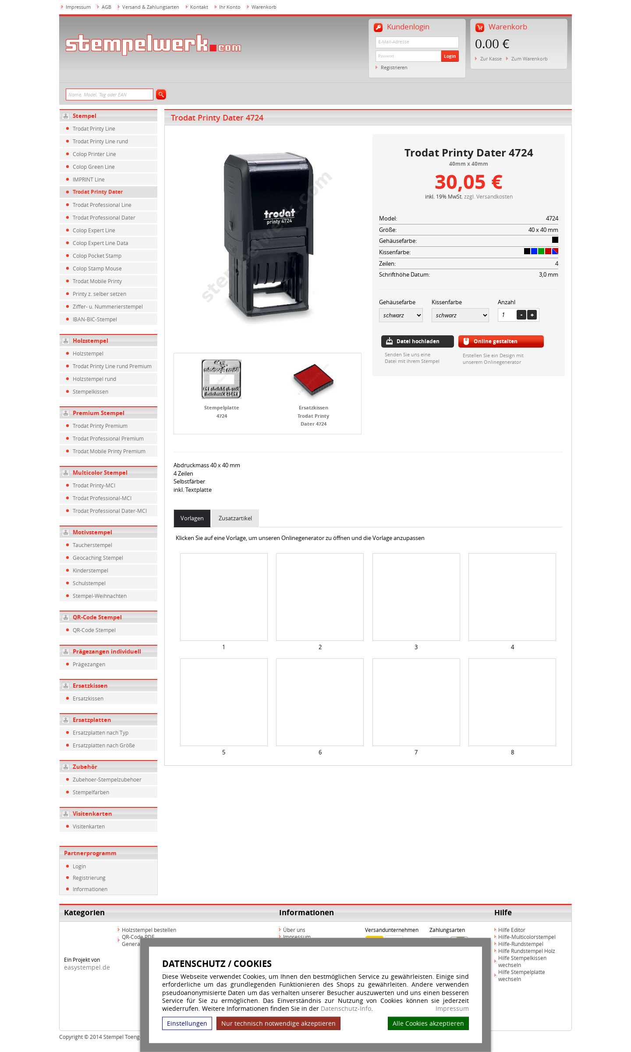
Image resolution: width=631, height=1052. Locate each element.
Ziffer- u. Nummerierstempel (108, 306)
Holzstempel (90, 341)
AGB (106, 7)
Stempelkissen (90, 391)
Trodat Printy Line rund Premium (112, 366)
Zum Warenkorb (529, 58)
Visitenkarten (92, 813)
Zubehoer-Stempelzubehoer (107, 779)
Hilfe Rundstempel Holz (526, 950)
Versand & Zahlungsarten (150, 7)
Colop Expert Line (94, 230)
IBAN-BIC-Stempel (95, 319)
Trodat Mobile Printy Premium (109, 451)
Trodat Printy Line (94, 128)
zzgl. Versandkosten (488, 196)
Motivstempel (92, 532)
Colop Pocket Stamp (97, 255)
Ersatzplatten (92, 720)
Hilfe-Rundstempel (520, 943)
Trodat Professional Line (102, 204)
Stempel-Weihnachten (100, 595)
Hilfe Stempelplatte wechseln (521, 975)
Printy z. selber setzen (99, 293)
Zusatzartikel (235, 518)
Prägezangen (89, 664)
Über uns (294, 929)
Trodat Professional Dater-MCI (110, 510)
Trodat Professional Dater (104, 217)
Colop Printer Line (94, 153)
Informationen (90, 888)
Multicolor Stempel (100, 472)
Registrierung (89, 877)
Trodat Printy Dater (98, 191)
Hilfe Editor (511, 929)
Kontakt (199, 7)
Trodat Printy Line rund (100, 141)
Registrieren (394, 67)
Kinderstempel (90, 570)
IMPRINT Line (89, 179)
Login (450, 56)
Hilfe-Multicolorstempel (527, 936)
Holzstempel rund (94, 378)
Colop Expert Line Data (100, 242)
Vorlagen (192, 518)
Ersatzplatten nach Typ (100, 732)
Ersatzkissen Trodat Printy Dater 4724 (313, 415)
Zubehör (85, 767)
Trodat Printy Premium (100, 425)
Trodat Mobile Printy (97, 280)
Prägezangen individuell (107, 651)
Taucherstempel (92, 544)
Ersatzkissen (90, 685)
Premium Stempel (98, 413)
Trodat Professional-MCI (102, 497)
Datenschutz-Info (346, 1008)
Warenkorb (264, 7)
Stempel (84, 116)
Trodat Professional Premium (108, 438)
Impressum (452, 1009)
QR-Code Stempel (97, 617)
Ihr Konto (230, 7)
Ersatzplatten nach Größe (104, 745)
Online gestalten (496, 341)
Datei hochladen (418, 341)
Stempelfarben (91, 792)
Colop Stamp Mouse (97, 268)
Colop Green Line (94, 166)
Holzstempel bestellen (149, 929)
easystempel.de (87, 967)
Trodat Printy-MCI (94, 485)
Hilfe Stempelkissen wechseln (522, 961)
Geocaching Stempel (98, 557)
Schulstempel (89, 582)
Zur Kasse (491, 58)
